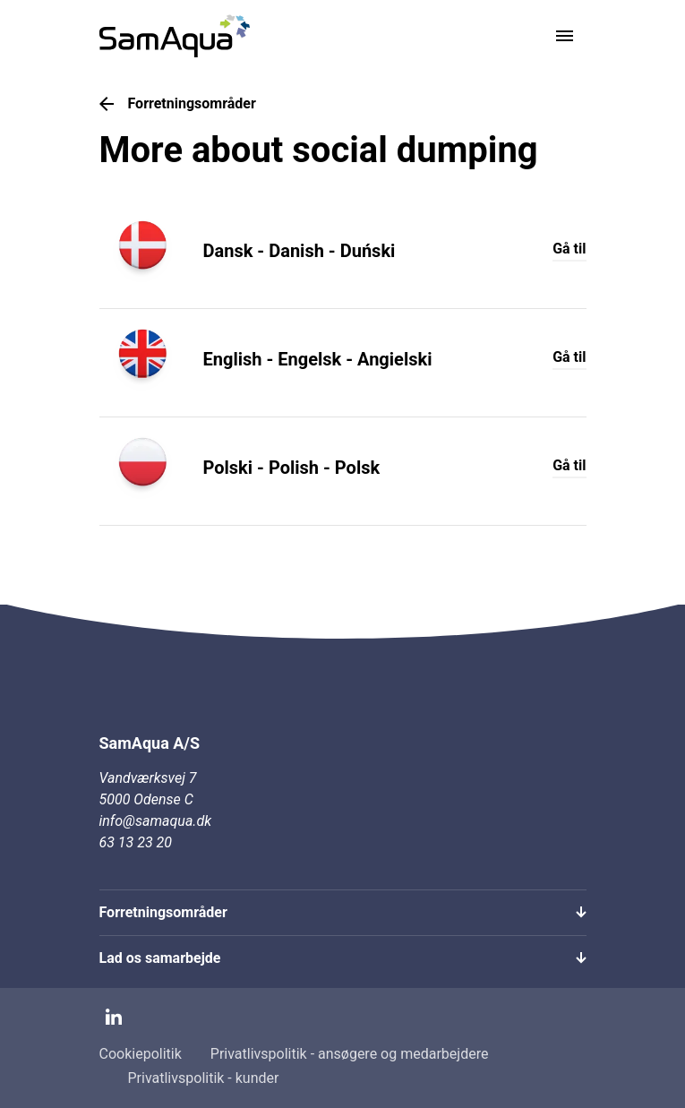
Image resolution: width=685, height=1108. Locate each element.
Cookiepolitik (140, 1053)
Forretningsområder (177, 104)
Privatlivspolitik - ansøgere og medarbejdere (349, 1053)
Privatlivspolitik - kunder (203, 1078)
